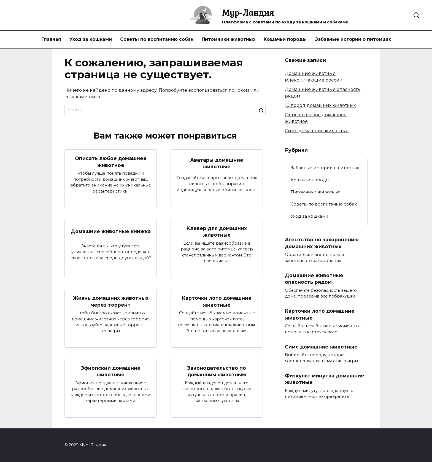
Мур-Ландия (248, 12)
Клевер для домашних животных (217, 231)
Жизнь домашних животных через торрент (110, 301)
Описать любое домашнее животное (111, 161)
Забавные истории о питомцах (353, 39)
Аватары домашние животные (216, 163)
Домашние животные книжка (111, 231)
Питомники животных (228, 39)
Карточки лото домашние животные (217, 301)
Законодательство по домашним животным (216, 371)
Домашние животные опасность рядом (314, 278)
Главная (51, 39)
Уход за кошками (90, 39)
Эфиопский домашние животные (111, 371)
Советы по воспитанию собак (156, 39)
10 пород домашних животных (320, 105)
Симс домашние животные (317, 130)
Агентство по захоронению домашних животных (322, 243)
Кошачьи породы (285, 39)
